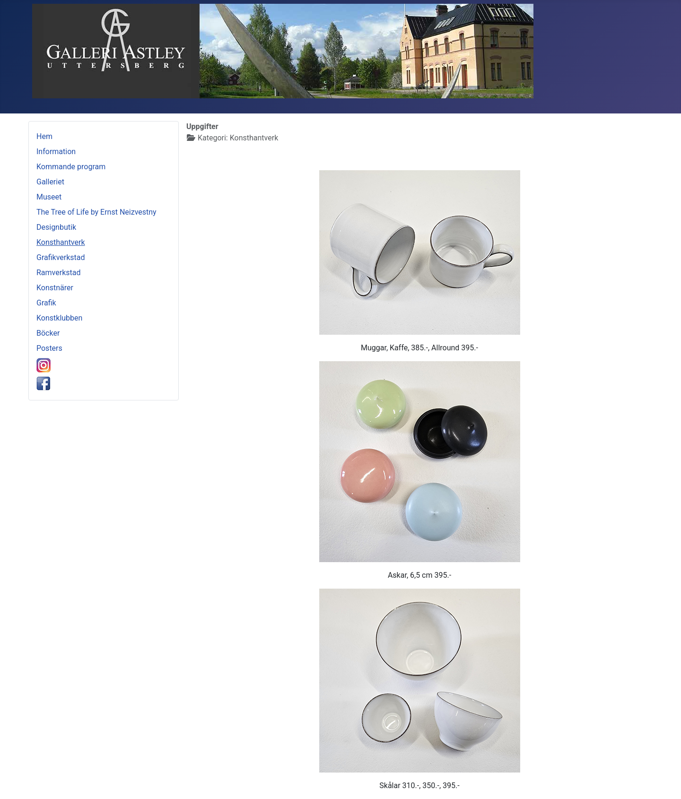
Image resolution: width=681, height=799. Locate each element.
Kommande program (70, 166)
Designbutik (56, 227)
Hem (44, 136)
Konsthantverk (60, 242)
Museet (48, 196)
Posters (49, 348)
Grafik (46, 302)
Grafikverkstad (60, 257)
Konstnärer (54, 287)
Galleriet (50, 181)
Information (56, 151)
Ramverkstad (58, 272)
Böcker (48, 333)
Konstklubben (59, 317)
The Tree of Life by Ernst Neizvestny (96, 212)
